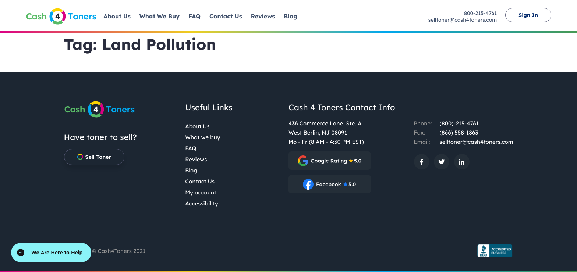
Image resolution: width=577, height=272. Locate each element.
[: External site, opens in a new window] (329, 160)
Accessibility (201, 203)
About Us (197, 126)
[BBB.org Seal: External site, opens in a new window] (492, 250)
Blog (191, 170)
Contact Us (200, 181)
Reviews (196, 159)
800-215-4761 (480, 13)
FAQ (190, 148)
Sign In (528, 15)
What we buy (202, 137)
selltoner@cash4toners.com (462, 20)
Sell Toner (94, 157)
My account (200, 192)
